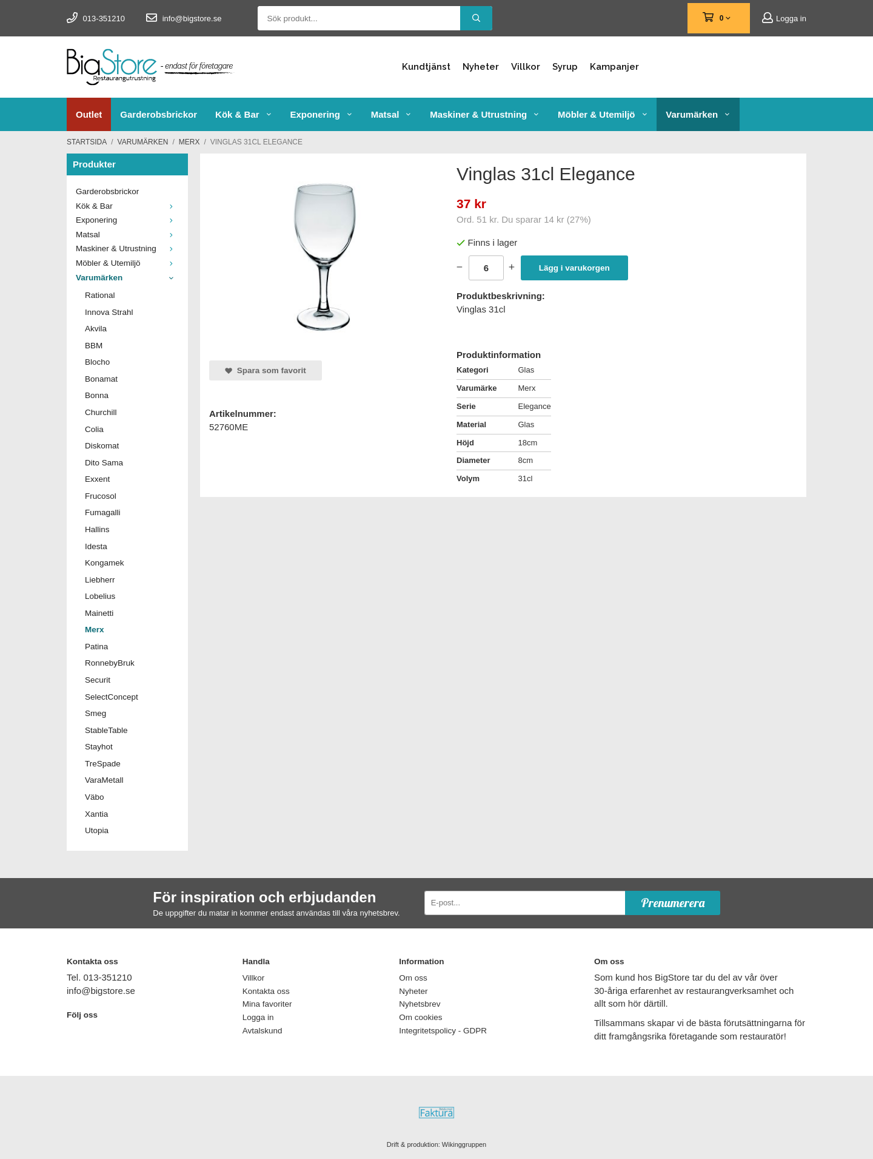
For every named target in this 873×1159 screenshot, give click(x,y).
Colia (94, 429)
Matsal (391, 114)
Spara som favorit (265, 370)
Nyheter (481, 66)
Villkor (525, 66)
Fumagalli (103, 512)
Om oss (413, 977)
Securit (97, 679)
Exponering (321, 114)
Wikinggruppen (464, 1144)
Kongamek (104, 562)
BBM (93, 345)
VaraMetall (104, 780)
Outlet (89, 114)
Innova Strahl (109, 312)
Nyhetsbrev (419, 1004)
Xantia (96, 814)
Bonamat (101, 379)
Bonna (97, 395)
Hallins (97, 529)
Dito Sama (104, 462)
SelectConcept (111, 696)
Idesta (96, 546)
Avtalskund (262, 1030)
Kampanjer (614, 66)
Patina (96, 646)
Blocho (97, 362)
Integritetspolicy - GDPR (443, 1030)
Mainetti (99, 613)
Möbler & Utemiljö (602, 114)
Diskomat (102, 445)
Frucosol (100, 496)
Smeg (95, 713)
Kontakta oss (266, 991)
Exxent (97, 479)
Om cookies (420, 1017)
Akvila (96, 328)
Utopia (97, 830)
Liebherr (100, 579)
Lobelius (100, 596)
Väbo (94, 797)
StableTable (106, 730)
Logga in (784, 18)
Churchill (101, 412)
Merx (94, 629)
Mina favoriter (267, 1004)
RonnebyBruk (110, 662)
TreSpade (103, 763)
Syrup (565, 66)
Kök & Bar (243, 114)
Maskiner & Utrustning (485, 114)
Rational (100, 295)
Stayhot (99, 746)
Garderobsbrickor (158, 114)
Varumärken (698, 114)
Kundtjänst (426, 66)
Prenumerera (672, 902)
